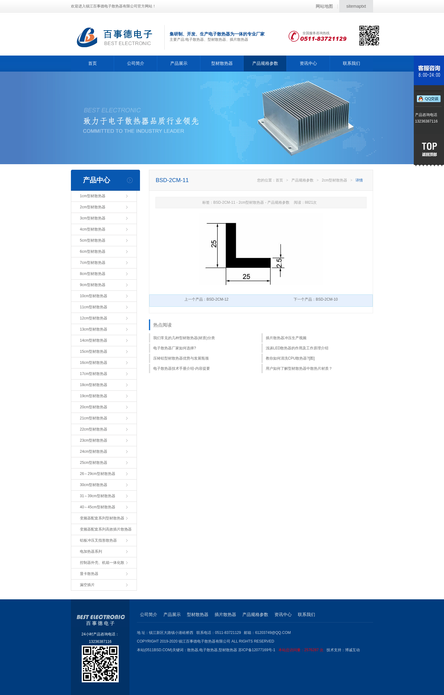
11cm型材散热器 (93, 307)
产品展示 (178, 63)
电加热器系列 (91, 551)
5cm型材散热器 (92, 240)
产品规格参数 (265, 63)
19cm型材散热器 (93, 396)
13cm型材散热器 (93, 329)
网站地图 (324, 6)
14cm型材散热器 (93, 340)
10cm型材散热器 (93, 296)
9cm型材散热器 (92, 285)
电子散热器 (208, 650)
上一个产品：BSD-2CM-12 (206, 299)
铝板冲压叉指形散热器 (98, 540)
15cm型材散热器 (93, 351)
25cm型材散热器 (93, 462)
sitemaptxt (356, 6)
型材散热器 (222, 63)
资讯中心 (308, 63)
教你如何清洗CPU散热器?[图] (290, 358)
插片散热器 (225, 614)
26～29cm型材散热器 (97, 474)
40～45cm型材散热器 (97, 507)
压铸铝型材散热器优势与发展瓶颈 (181, 358)
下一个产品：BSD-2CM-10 (316, 299)
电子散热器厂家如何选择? (174, 348)
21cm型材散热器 (93, 418)
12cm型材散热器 (93, 318)
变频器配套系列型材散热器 (102, 518)
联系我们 (351, 63)
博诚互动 (352, 650)
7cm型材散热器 (92, 262)
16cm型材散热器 (93, 362)
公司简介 (135, 63)
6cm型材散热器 (92, 251)
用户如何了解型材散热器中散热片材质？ (299, 368)
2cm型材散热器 (92, 207)
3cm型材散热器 (92, 218)
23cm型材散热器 (93, 440)
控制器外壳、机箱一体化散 (102, 562)
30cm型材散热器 (93, 485)
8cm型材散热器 (92, 274)
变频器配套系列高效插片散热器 (106, 529)
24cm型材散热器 (93, 451)
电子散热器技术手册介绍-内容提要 (181, 368)
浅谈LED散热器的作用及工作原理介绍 (297, 348)
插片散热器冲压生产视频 (286, 338)
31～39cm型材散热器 (97, 496)
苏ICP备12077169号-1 (282, 650)
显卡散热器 (89, 574)
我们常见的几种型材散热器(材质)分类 (184, 338)
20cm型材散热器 (93, 407)
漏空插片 (87, 585)
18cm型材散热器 (93, 385)
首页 (92, 63)
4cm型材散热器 (92, 229)
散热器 (192, 650)
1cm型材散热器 (92, 196)
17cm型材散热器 (93, 374)
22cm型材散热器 (93, 429)
